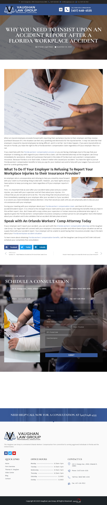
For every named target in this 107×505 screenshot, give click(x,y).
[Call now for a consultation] (67, 9)
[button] (60, 9)
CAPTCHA (48, 349)
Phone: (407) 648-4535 (21, 299)
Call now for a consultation (81, 8)
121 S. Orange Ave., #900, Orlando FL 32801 (29, 289)
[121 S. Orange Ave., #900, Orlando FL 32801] (8, 289)
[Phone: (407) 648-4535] (8, 299)
